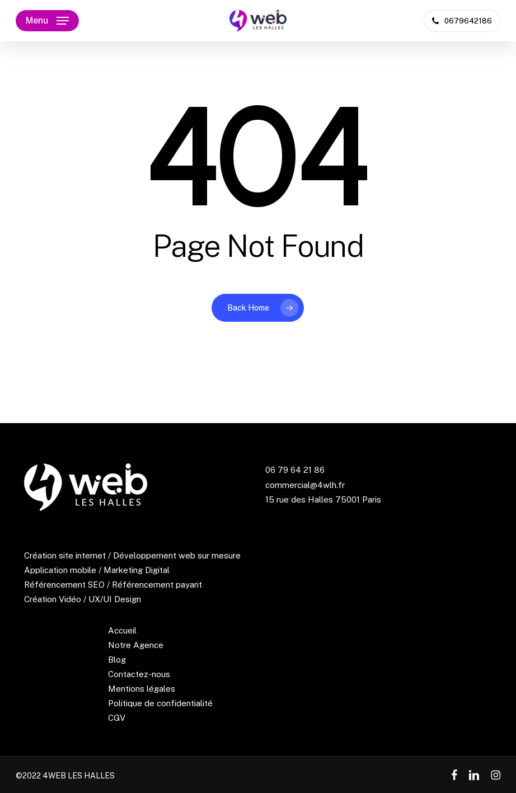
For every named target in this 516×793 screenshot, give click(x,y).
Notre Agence (135, 645)
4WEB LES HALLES (79, 775)
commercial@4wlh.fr (305, 485)
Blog (117, 659)
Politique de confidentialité (160, 703)
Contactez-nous (139, 674)
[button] (47, 20)
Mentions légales (141, 688)
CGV (116, 717)
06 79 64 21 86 (295, 470)
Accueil (122, 630)
